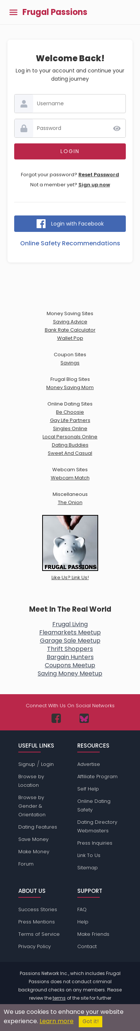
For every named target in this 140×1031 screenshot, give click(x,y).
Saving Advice (70, 321)
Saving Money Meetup (70, 673)
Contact (87, 946)
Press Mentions (36, 921)
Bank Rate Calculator (70, 329)
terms (59, 998)
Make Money (33, 851)
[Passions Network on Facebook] (56, 718)
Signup (26, 764)
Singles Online (70, 428)
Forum (26, 863)
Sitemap (87, 867)
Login (47, 764)
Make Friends (93, 934)
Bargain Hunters (70, 657)
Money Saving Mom (70, 387)
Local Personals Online (70, 436)
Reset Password (98, 174)
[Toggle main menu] (13, 12)
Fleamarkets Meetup (70, 632)
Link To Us (88, 855)
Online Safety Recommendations (70, 243)
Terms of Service (39, 934)
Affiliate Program (97, 776)
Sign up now (94, 184)
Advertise (88, 764)
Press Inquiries (94, 843)
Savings (70, 362)
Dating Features (37, 826)
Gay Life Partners (70, 420)
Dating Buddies (70, 444)
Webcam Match (70, 477)
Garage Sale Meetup (70, 640)
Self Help (88, 788)
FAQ (82, 909)
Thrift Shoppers (70, 649)
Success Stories (37, 909)
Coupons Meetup (70, 665)
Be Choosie (70, 412)
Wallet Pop (70, 338)
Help (82, 921)
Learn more (57, 1021)
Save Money (33, 839)
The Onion (70, 502)
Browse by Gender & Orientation (32, 806)
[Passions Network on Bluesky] (84, 718)
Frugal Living (70, 624)
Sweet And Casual (70, 453)
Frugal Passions (54, 12)
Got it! (91, 1021)
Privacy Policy (34, 946)
